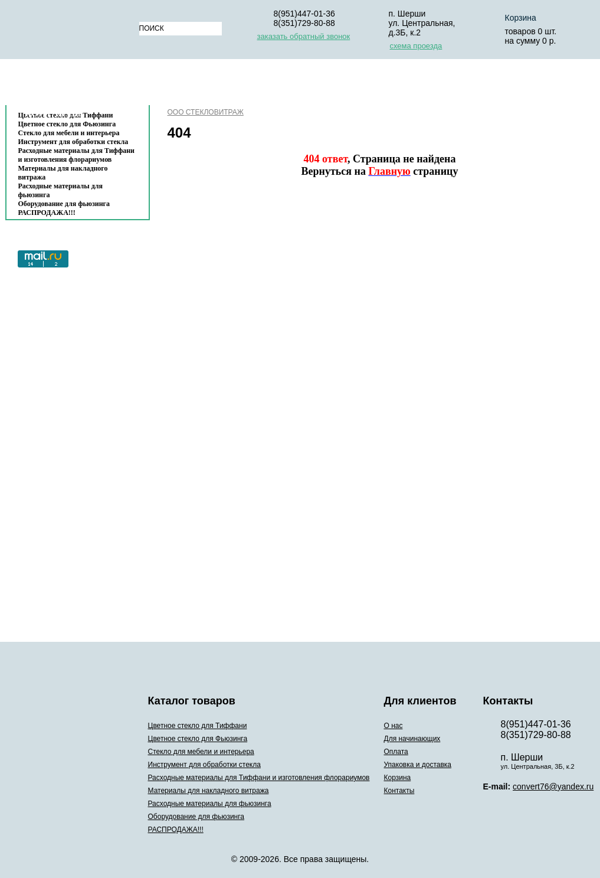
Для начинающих (241, 85)
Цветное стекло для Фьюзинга (198, 739)
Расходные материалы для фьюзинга (60, 190)
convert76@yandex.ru (553, 786)
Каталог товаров (72, 85)
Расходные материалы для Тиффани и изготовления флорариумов (76, 155)
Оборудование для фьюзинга (64, 204)
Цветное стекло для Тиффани (197, 726)
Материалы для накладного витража (63, 172)
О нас (167, 85)
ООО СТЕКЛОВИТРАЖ (206, 112)
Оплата (320, 85)
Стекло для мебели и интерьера (69, 133)
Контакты (53, 113)
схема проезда (416, 45)
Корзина (503, 85)
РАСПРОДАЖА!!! (47, 212)
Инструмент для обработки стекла (73, 142)
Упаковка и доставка (410, 85)
